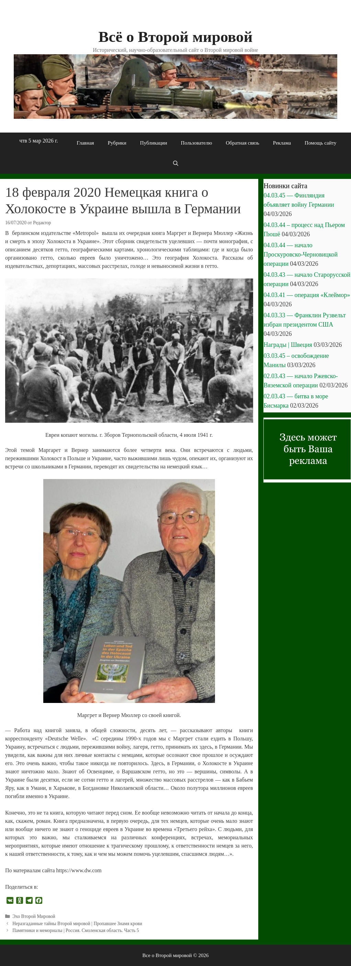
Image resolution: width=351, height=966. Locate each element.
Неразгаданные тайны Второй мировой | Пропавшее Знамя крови (77, 923)
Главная (85, 143)
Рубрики (117, 143)
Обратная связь (242, 143)
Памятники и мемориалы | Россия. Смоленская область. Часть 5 (75, 930)
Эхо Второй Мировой (33, 916)
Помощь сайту (321, 143)
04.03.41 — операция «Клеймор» (307, 295)
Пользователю (196, 143)
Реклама (282, 143)
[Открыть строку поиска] (175, 163)
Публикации (153, 143)
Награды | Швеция (288, 344)
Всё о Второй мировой (175, 36)
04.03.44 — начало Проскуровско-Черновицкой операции (301, 254)
